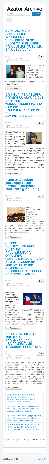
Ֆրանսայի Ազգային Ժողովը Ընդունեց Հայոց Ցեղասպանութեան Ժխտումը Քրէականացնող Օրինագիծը (24, 418)
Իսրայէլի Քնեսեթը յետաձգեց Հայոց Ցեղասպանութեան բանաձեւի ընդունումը (22, 184)
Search (36, 14)
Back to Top (42, 459)
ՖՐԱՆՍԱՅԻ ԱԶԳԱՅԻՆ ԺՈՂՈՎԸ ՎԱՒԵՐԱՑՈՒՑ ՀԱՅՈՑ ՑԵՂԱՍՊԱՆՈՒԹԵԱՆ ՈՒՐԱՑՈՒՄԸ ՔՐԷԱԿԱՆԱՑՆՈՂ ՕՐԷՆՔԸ (21, 398)
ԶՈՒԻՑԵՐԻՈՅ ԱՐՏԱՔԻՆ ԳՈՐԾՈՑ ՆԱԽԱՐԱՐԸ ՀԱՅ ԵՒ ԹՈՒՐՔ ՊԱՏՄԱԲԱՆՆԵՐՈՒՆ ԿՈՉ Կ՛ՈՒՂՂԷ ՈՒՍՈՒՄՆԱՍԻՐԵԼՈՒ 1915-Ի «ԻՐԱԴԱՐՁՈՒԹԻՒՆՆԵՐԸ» (24, 105)
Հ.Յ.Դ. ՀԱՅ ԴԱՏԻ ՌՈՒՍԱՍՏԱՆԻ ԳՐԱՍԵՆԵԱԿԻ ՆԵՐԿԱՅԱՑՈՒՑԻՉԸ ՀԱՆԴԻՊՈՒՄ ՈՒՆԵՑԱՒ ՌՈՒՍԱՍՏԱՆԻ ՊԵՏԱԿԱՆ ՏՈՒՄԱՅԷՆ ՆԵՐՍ (23, 40)
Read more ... (13, 88)
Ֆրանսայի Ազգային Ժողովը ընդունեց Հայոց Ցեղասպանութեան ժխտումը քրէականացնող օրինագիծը (24, 408)
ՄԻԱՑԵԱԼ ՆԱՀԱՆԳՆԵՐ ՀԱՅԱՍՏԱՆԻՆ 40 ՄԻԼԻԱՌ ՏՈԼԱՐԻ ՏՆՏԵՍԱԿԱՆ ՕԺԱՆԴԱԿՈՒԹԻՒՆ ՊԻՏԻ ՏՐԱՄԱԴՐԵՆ (23, 427)
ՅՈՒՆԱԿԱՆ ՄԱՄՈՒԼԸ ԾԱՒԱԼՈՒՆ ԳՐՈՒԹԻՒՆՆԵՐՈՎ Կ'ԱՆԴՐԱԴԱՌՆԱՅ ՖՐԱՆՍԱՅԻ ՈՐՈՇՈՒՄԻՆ (23, 340)
